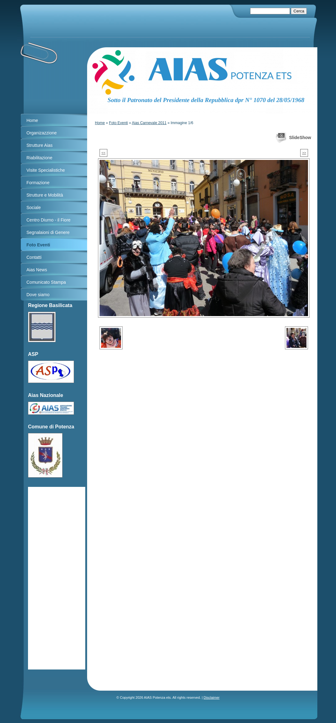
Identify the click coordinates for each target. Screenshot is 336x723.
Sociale (33, 207)
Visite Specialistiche (45, 170)
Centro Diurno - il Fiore (48, 219)
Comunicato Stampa (46, 282)
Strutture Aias (39, 145)
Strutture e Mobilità (44, 195)
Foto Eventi (118, 123)
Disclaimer (211, 697)
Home (100, 123)
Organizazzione (41, 132)
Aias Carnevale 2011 (149, 123)
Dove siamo (37, 294)
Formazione (37, 182)
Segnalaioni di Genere (48, 232)
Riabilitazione (39, 157)
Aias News (36, 269)
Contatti (33, 257)
